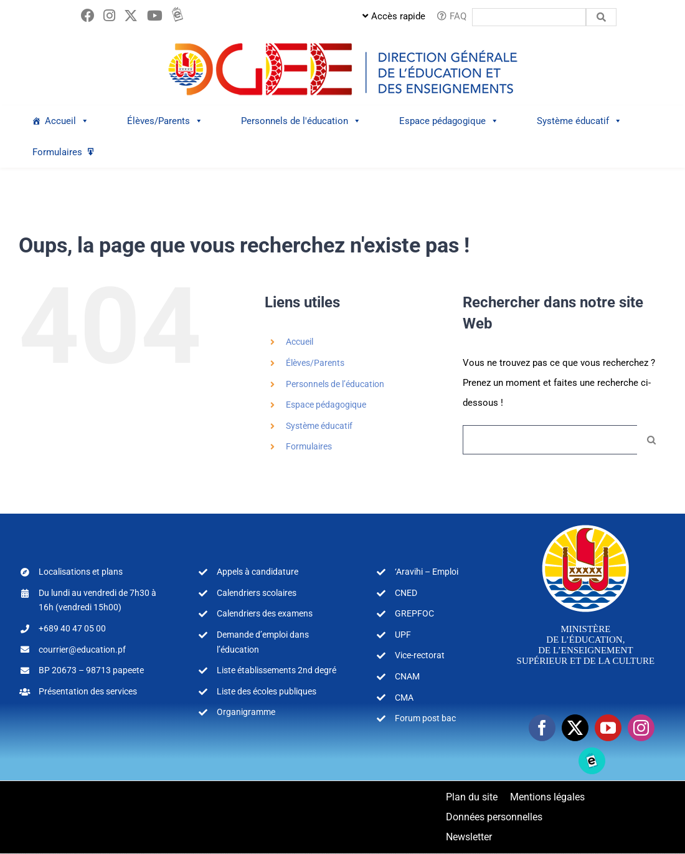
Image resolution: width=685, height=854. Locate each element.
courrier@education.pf (82, 650)
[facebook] (542, 728)
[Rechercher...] (550, 440)
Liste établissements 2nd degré (276, 671)
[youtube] (608, 728)
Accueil (67, 121)
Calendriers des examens (265, 614)
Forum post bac (425, 719)
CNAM (407, 677)
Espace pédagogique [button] (449, 121)
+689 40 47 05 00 (72, 629)
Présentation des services (88, 692)
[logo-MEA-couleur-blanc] (586, 524)
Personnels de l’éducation (335, 385)
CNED (406, 593)
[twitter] (575, 728)
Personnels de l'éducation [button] (301, 121)
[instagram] (641, 728)
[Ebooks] (592, 761)
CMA (404, 698)
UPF (403, 635)
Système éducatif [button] (579, 121)
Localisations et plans (81, 572)
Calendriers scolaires (256, 593)
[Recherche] (651, 440)
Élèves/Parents (315, 363)
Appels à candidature (257, 572)
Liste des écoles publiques (266, 692)
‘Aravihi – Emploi (426, 572)
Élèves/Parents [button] (165, 121)
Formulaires (57, 152)
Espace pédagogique (326, 405)
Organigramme (246, 712)
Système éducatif (319, 426)
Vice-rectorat (420, 656)
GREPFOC (414, 614)
